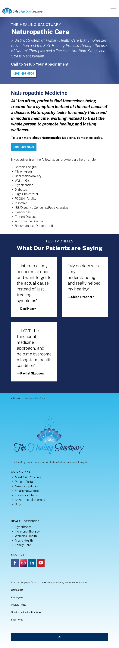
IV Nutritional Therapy (30, 500)
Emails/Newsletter (27, 491)
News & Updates (26, 486)
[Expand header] (113, 8)
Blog (18, 504)
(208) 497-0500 (23, 73)
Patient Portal (24, 482)
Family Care (23, 545)
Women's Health (26, 536)
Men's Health (24, 540)
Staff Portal (17, 619)
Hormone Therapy (27, 531)
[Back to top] (59, 637)
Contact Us (17, 589)
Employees (17, 597)
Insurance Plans (26, 495)
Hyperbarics (23, 527)
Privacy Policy (18, 604)
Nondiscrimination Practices (26, 612)
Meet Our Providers (28, 477)
